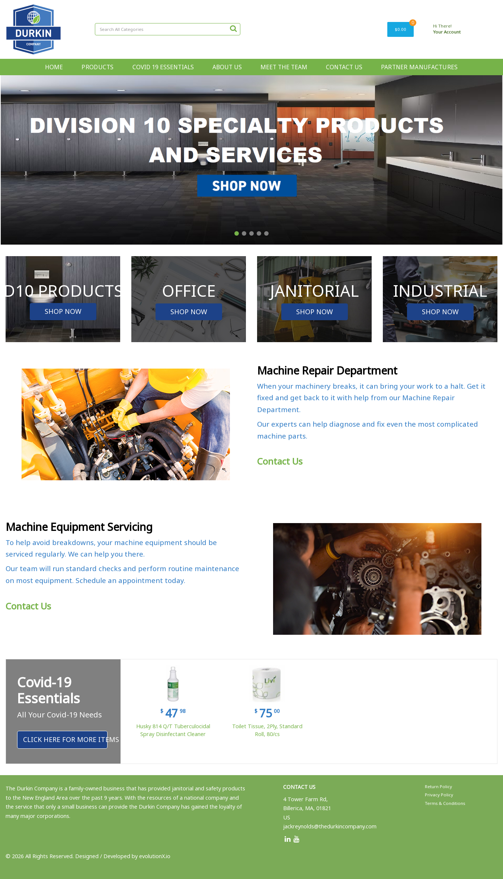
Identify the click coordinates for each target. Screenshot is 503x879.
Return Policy (438, 786)
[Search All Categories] (167, 29)
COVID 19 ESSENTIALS (163, 67)
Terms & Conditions (445, 803)
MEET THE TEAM (283, 67)
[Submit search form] (233, 28)
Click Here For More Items (65, 739)
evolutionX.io (154, 856)
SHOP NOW (63, 311)
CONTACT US (344, 67)
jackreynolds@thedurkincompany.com (330, 826)
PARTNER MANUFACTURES (419, 67)
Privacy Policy (439, 794)
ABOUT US (227, 67)
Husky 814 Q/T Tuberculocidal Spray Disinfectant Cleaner (173, 730)
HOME (54, 67)
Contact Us (279, 461)
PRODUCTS (97, 67)
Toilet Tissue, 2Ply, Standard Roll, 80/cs (267, 730)
